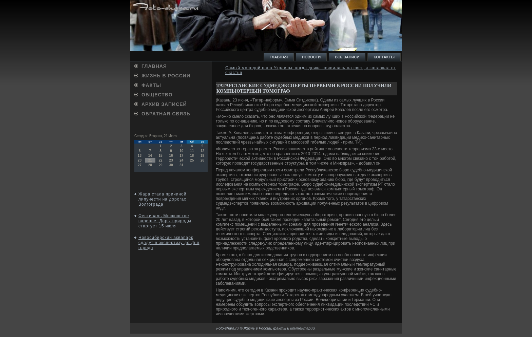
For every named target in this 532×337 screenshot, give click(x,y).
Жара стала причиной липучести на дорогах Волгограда (162, 199)
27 (139, 165)
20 (139, 160)
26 (202, 160)
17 (181, 155)
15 (161, 155)
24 (181, 160)
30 (171, 165)
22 (161, 160)
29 (161, 165)
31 (181, 165)
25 (192, 160)
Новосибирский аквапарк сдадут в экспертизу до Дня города (168, 242)
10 (181, 151)
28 (150, 165)
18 (192, 155)
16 (171, 155)
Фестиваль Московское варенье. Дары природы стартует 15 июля (164, 220)
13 (139, 155)
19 (202, 155)
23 (171, 160)
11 (192, 151)
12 (202, 151)
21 (150, 160)
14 (150, 155)
